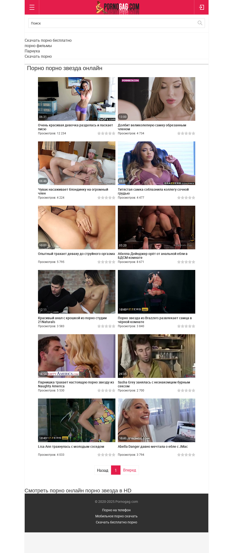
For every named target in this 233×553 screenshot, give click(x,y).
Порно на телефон (116, 510)
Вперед (129, 470)
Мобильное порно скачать (116, 516)
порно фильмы (38, 45)
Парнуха (32, 51)
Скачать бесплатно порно (116, 522)
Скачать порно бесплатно (48, 40)
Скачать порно (38, 56)
